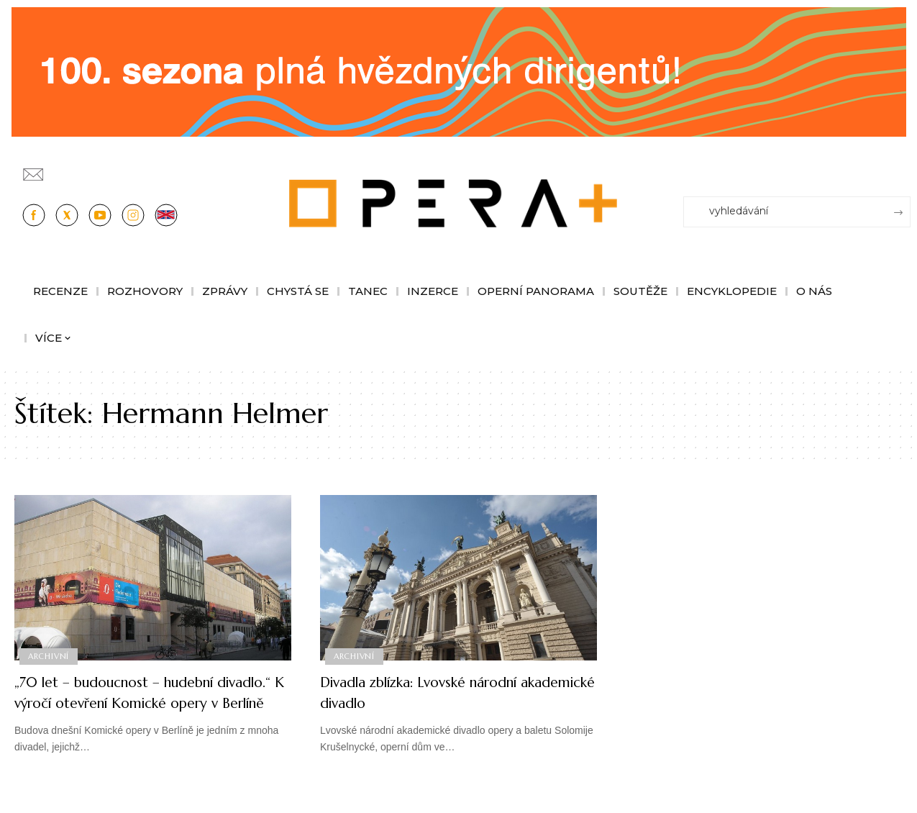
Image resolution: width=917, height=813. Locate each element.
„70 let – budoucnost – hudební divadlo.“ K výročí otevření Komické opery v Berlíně (146, 702)
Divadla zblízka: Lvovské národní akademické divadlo (437, 692)
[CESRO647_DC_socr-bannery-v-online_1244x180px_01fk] (459, 71)
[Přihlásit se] (902, 167)
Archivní (49, 655)
